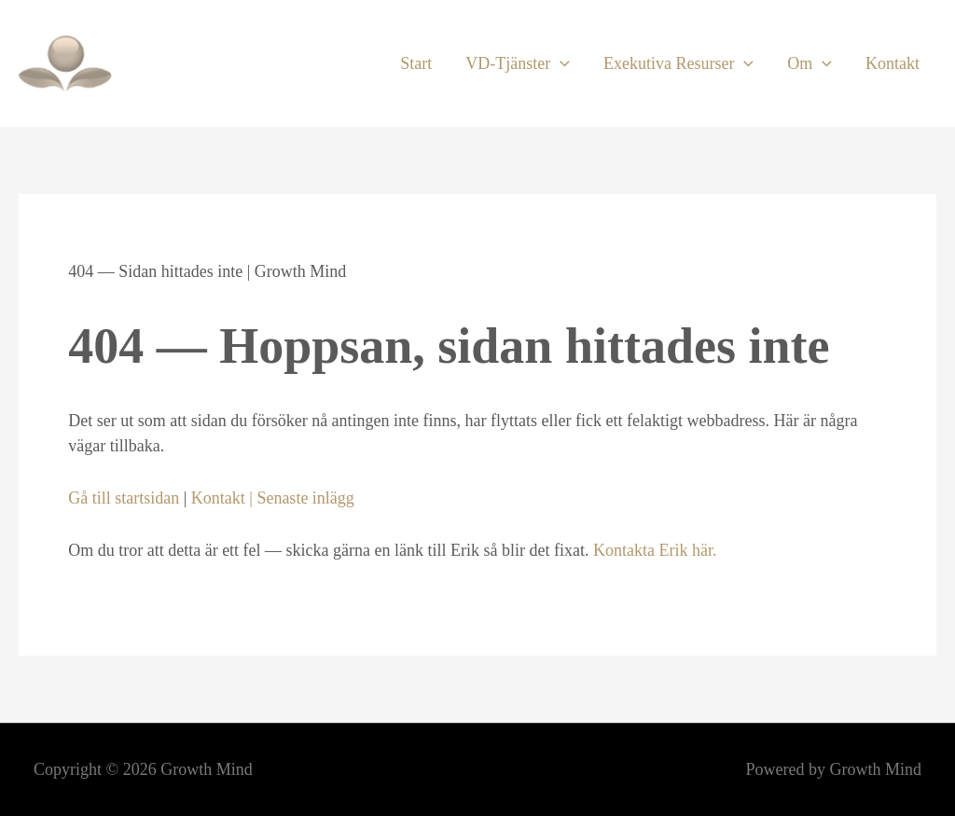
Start (416, 63)
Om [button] (809, 63)
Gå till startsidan (123, 498)
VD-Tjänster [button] (517, 63)
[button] (560, 63)
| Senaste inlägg (299, 498)
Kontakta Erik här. (654, 550)
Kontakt (892, 63)
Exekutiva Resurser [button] (678, 63)
